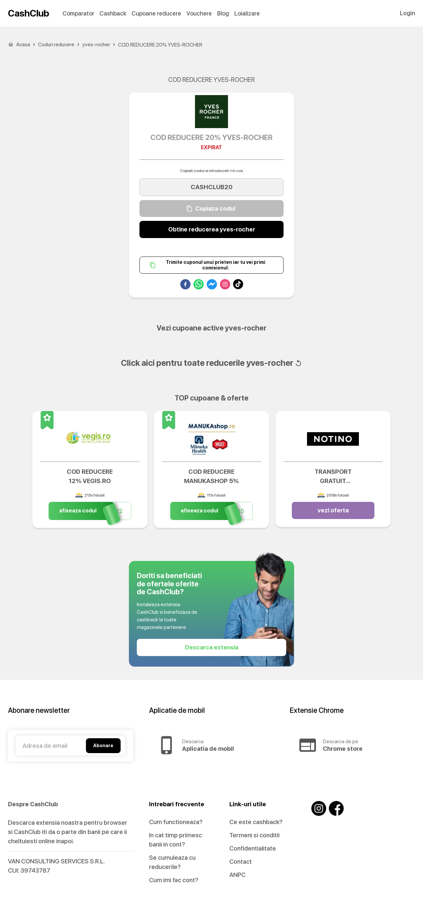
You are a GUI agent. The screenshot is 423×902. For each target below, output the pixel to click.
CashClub (28, 13)
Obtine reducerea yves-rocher (211, 229)
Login (407, 13)
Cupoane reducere (156, 13)
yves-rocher (96, 44)
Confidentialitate (252, 848)
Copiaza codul (211, 208)
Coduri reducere (56, 44)
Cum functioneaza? (176, 822)
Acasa (23, 44)
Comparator (78, 13)
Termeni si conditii (254, 835)
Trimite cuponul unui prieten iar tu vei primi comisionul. (211, 265)
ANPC (237, 875)
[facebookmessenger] (212, 285)
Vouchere (199, 13)
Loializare (247, 13)
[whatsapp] (198, 285)
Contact (240, 861)
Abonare (103, 745)
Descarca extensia (211, 647)
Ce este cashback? (256, 822)
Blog (223, 13)
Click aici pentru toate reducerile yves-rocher (211, 362)
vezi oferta (333, 510)
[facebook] (185, 285)
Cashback (112, 13)
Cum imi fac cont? (173, 880)
